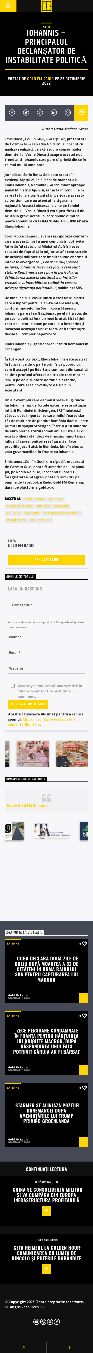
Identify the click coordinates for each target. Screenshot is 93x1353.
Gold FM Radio (40, 79)
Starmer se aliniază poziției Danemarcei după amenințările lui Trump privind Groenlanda (47, 1113)
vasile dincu (40, 520)
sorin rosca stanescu (62, 513)
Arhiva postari (46, 559)
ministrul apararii (52, 506)
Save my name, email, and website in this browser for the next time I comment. (50, 686)
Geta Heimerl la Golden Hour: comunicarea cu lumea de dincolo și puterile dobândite (47, 1253)
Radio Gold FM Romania (28, 805)
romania (32, 513)
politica (13, 513)
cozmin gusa (34, 499)
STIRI (46, 27)
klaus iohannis (19, 506)
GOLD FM (56, 499)
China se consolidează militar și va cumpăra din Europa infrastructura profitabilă (48, 1195)
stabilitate (16, 520)
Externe (13, 943)
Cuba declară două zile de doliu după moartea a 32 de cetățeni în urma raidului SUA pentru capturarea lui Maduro (46, 969)
